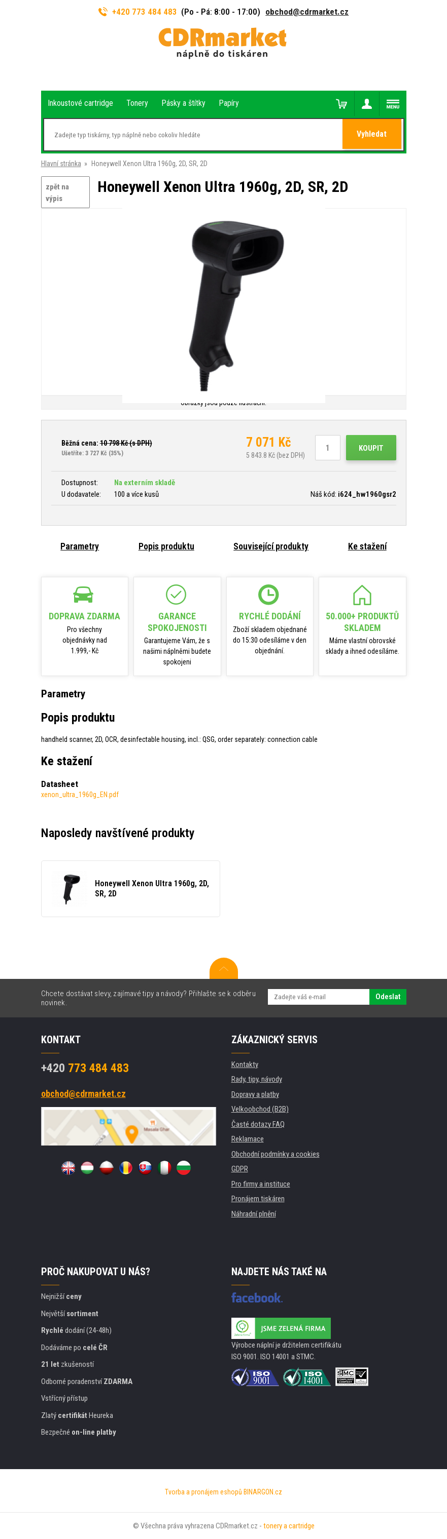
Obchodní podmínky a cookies (275, 1154)
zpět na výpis (57, 192)
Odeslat (387, 996)
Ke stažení (367, 546)
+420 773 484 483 (138, 12)
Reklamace (247, 1138)
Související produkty (270, 546)
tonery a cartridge (289, 1525)
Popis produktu (166, 546)
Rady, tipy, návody (256, 1079)
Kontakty (244, 1064)
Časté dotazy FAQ (258, 1124)
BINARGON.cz (263, 1492)
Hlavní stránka (61, 164)
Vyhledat (373, 135)
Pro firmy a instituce (260, 1184)
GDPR (239, 1168)
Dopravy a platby (255, 1094)
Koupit (371, 448)
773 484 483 (85, 1068)
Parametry (79, 546)
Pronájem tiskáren (258, 1198)
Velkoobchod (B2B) (260, 1109)
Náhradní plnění (253, 1213)
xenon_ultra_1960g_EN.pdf (80, 795)
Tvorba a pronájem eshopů (203, 1492)
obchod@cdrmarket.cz (307, 12)
